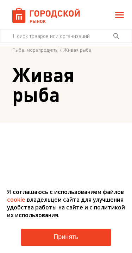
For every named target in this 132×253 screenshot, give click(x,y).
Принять (66, 236)
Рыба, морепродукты (35, 49)
